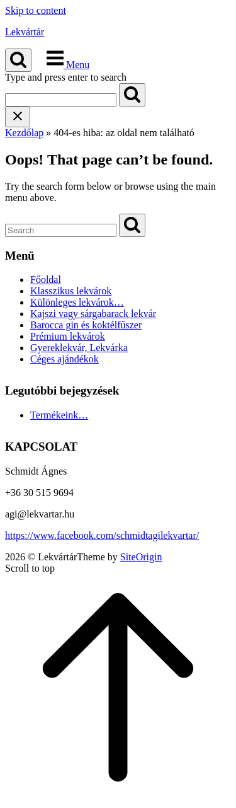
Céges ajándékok (64, 359)
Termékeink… (59, 415)
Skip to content (35, 10)
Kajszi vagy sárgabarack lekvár (93, 313)
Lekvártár (24, 31)
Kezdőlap (24, 132)
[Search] (132, 95)
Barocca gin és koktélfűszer (86, 325)
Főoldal (45, 279)
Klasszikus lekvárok (70, 291)
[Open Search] (18, 60)
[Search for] (60, 100)
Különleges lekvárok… (77, 302)
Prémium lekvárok (67, 336)
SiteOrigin (141, 556)
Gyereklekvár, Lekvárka (79, 347)
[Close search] (17, 117)
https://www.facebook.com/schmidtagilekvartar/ (102, 535)
